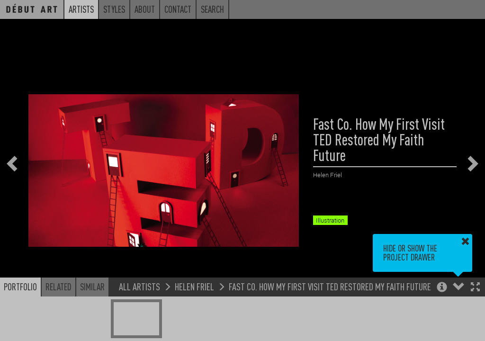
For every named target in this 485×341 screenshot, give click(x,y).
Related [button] (58, 286)
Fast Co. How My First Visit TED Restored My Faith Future (330, 286)
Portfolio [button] (20, 286)
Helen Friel (194, 286)
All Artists (139, 286)
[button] (475, 288)
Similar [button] (92, 286)
